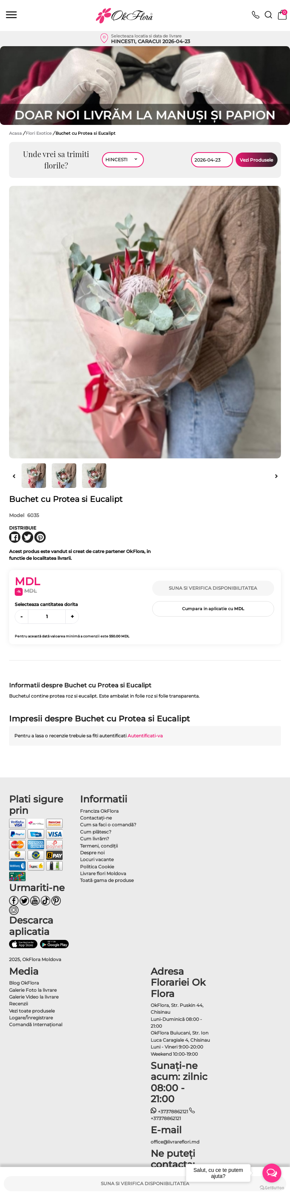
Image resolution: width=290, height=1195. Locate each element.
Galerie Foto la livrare (33, 990)
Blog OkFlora (24, 983)
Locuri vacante (97, 859)
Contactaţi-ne (96, 818)
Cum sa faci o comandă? (108, 824)
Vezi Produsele (256, 160)
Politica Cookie (97, 866)
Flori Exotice (39, 133)
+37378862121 (169, 1111)
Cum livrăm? (94, 838)
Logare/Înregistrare (31, 1018)
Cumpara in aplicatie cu (213, 608)
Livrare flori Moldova (103, 873)
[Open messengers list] (271, 1173)
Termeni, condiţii (99, 846)
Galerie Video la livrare (34, 997)
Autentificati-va (145, 736)
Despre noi (92, 852)
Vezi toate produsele (32, 1011)
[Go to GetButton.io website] (272, 1187)
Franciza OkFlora (99, 811)
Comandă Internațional (35, 1024)
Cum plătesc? (95, 832)
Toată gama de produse (107, 880)
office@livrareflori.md (175, 1142)
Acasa (15, 133)
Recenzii (18, 1003)
